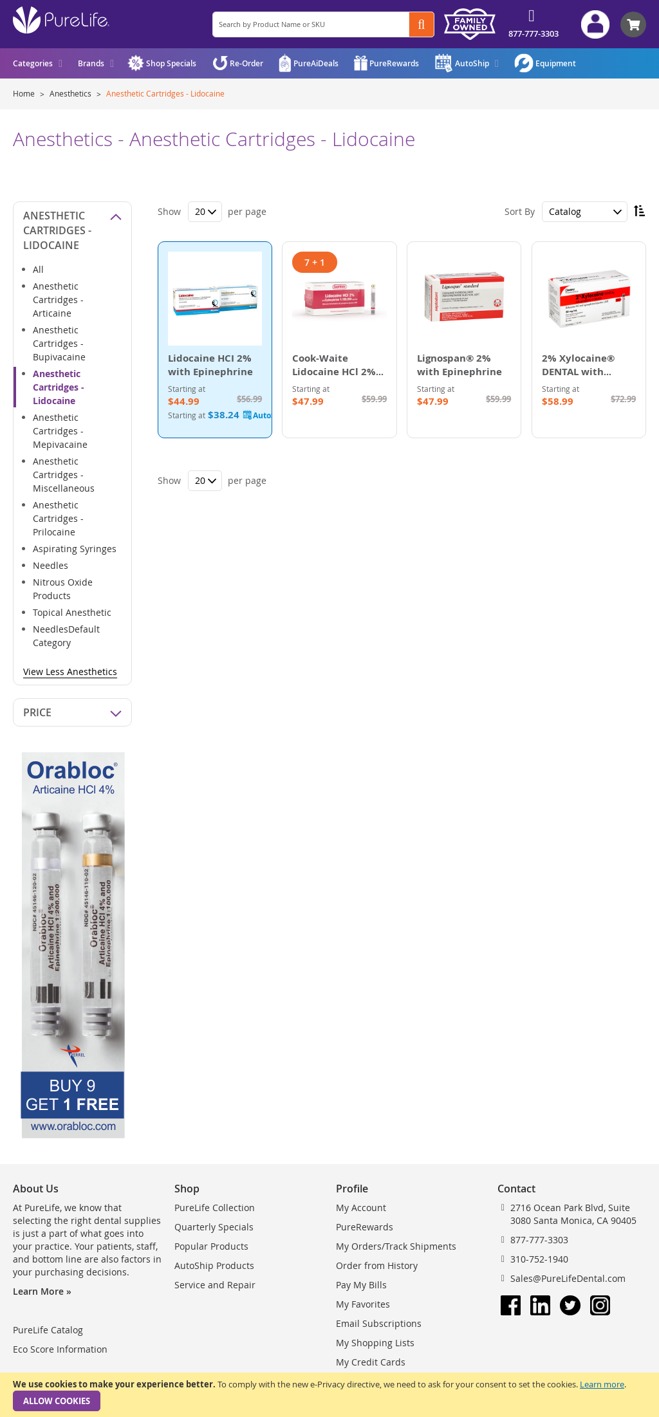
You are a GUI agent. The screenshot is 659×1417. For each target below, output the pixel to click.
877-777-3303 (533, 33)
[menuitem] (37, 63)
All (38, 269)
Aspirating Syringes (74, 548)
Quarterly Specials (214, 1227)
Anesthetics (71, 93)
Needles (50, 565)
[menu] (63, 63)
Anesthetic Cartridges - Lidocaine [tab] (57, 230)
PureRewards (364, 1227)
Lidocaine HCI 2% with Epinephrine (210, 364)
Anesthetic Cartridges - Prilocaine (58, 518)
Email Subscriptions (379, 1323)
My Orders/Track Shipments (396, 1246)
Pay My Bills (361, 1285)
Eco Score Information (60, 1349)
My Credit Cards (370, 1362)
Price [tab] (37, 712)
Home (25, 93)
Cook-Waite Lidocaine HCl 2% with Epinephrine (334, 371)
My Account (361, 1207)
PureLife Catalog (48, 1330)
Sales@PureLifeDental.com (568, 1278)
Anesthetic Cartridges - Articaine (58, 299)
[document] (329, 1394)
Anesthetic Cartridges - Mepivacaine (60, 430)
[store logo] (61, 19)
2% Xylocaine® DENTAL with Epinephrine (578, 371)
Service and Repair (214, 1285)
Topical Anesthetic (72, 612)
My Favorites (363, 1304)
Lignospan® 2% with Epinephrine (459, 364)
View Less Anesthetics (70, 671)
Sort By (520, 211)
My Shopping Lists (375, 1343)
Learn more (602, 1384)
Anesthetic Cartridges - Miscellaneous (64, 474)
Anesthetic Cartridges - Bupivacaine (59, 343)
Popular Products (211, 1246)
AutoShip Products (214, 1265)
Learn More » (42, 1291)
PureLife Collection (214, 1207)
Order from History (377, 1265)
